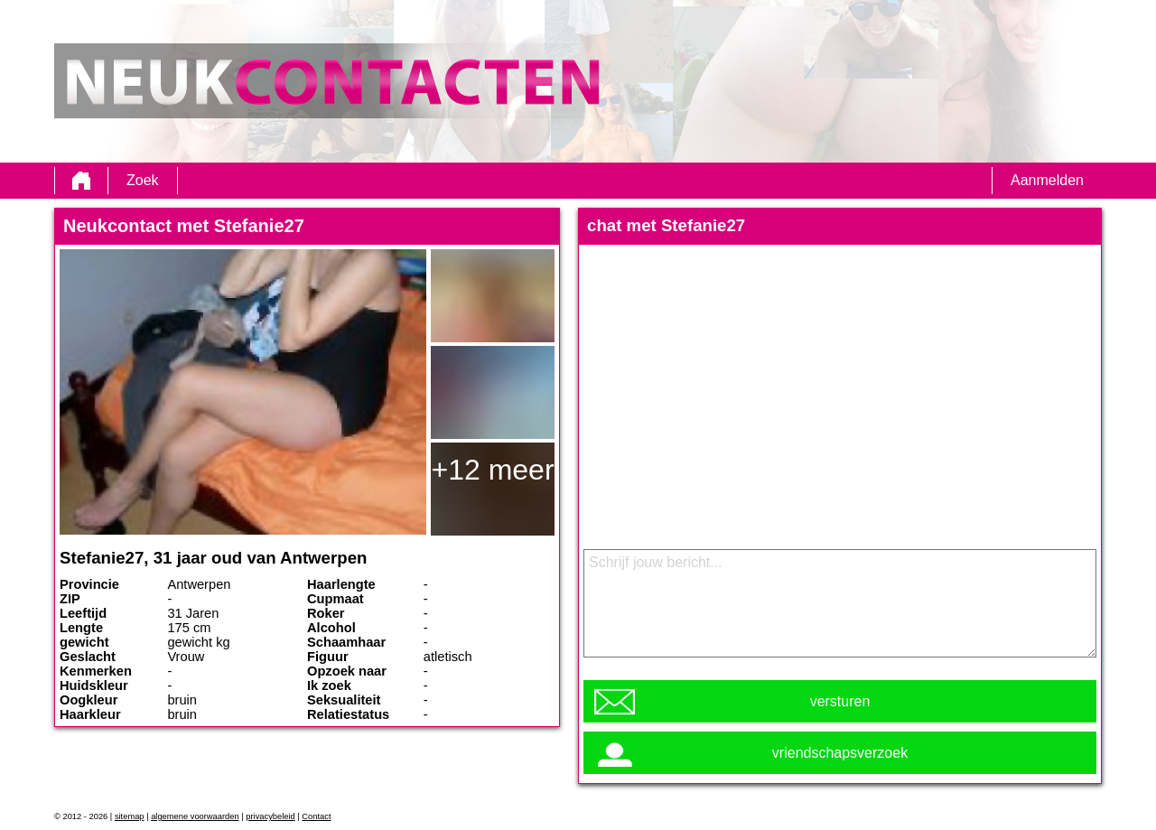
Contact (316, 816)
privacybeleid (270, 816)
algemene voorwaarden (195, 816)
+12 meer (492, 469)
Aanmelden (1047, 180)
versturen (840, 701)
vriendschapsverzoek (840, 752)
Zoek (142, 180)
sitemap (129, 816)
